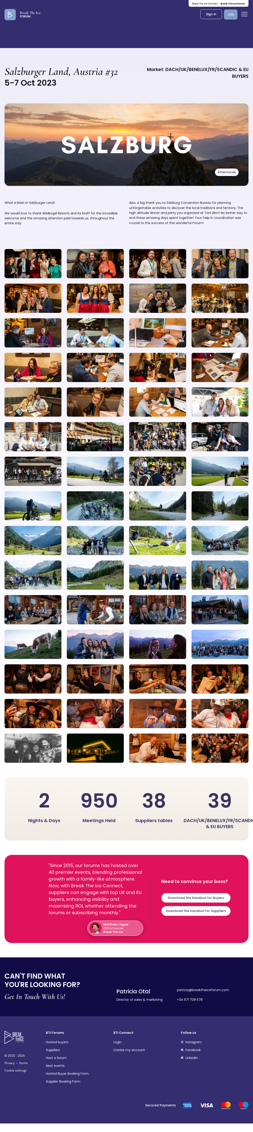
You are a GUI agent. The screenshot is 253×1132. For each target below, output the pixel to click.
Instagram (191, 1042)
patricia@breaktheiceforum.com (203, 990)
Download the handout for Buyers (196, 898)
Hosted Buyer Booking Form (67, 1074)
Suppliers (53, 1050)
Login (117, 1042)
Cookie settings (16, 1070)
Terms (23, 1063)
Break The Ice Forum (233, 3)
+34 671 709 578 (190, 1000)
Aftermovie (227, 172)
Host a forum (56, 1058)
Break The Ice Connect (205, 3)
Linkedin (189, 1058)
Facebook (191, 1050)
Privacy (10, 1063)
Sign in (211, 14)
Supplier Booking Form (63, 1081)
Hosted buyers (57, 1042)
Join (230, 14)
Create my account (129, 1050)
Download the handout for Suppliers (196, 911)
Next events (55, 1066)
